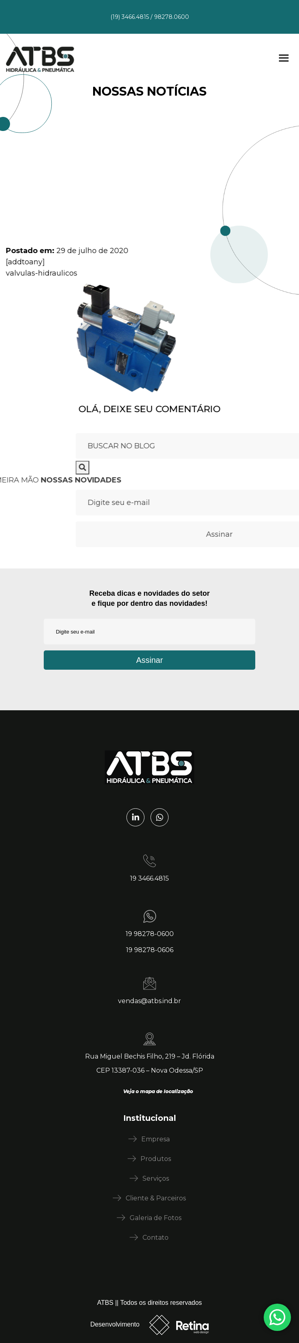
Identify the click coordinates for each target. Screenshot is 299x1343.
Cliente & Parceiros (156, 1198)
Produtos (155, 1159)
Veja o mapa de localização (158, 1091)
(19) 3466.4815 (129, 16)
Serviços (155, 1178)
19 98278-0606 (149, 950)
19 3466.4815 (149, 878)
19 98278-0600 (150, 934)
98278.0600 (171, 16)
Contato (155, 1237)
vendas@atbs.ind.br (149, 1001)
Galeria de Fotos (155, 1218)
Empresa (155, 1139)
